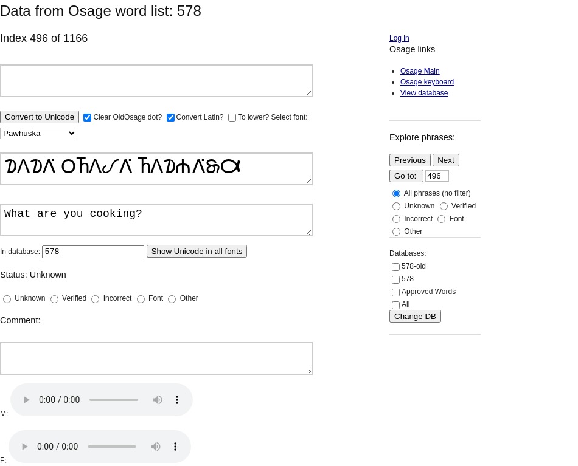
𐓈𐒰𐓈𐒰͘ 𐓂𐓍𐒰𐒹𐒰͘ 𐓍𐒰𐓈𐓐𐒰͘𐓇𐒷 (156, 168)
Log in (399, 38)
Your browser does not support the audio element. (101, 399)
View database (424, 93)
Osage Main (420, 71)
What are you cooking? (156, 220)
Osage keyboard (427, 82)
